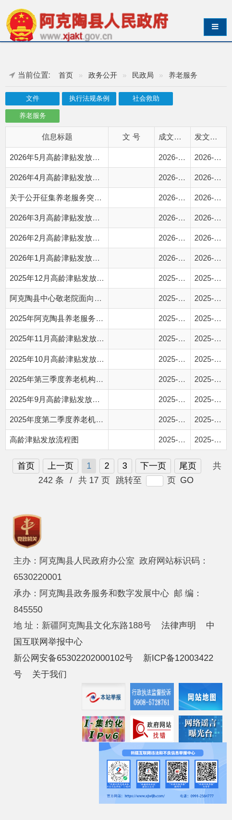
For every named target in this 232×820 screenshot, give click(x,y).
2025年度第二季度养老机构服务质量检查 (79, 420)
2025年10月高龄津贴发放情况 (61, 359)
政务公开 (102, 75)
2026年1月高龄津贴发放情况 (59, 258)
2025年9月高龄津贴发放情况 (59, 399)
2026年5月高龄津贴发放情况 (59, 157)
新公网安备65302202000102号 (73, 658)
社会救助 (146, 98)
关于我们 (49, 674)
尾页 (187, 466)
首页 (66, 75)
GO (187, 480)
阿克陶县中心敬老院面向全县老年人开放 (79, 298)
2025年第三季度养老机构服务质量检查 (76, 379)
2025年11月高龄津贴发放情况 (61, 339)
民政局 (143, 75)
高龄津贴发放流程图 (44, 440)
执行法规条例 (89, 98)
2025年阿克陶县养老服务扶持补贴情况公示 (83, 318)
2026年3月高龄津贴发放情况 (59, 218)
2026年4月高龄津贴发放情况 (59, 177)
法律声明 (178, 625)
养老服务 (32, 115)
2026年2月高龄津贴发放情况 (59, 238)
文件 (32, 98)
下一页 (153, 466)
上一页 (60, 466)
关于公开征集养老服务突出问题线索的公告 (83, 198)
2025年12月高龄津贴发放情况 (61, 278)
